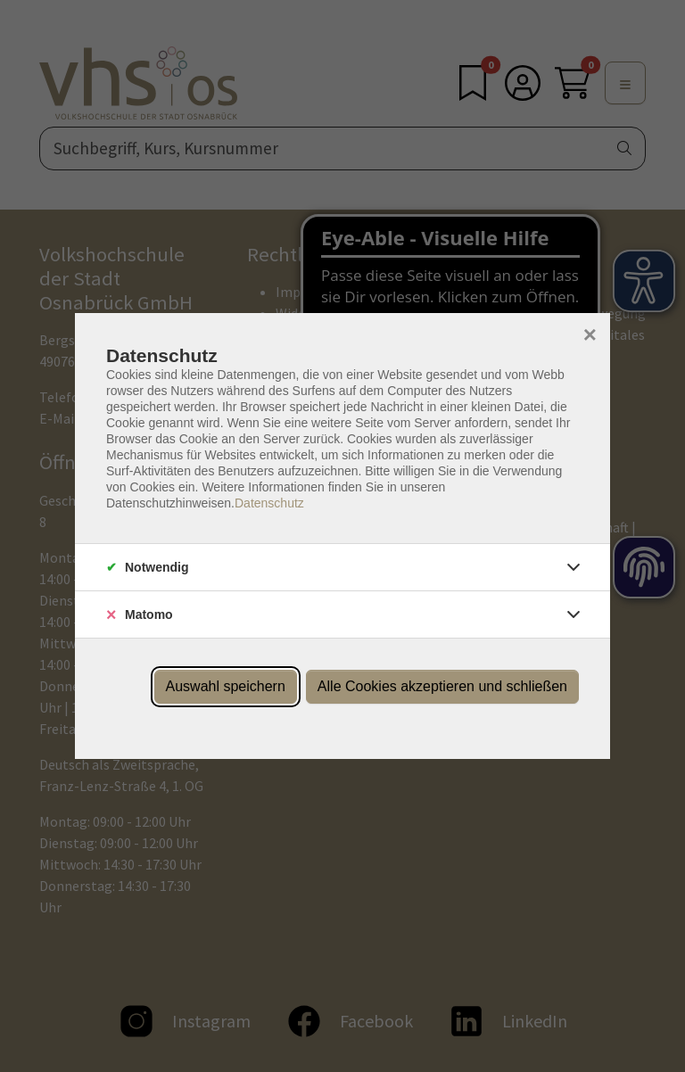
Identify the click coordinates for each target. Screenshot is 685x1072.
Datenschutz (269, 503)
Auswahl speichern (225, 686)
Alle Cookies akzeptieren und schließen (442, 686)
